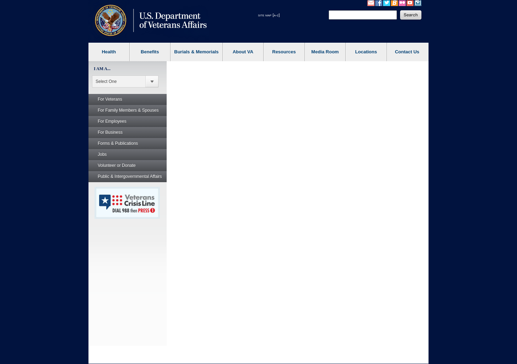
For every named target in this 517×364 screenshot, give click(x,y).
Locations (366, 51)
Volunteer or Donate (117, 165)
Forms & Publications (118, 143)
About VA (243, 51)
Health (109, 51)
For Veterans (110, 99)
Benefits (150, 51)
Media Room (325, 51)
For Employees (112, 121)
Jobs (102, 154)
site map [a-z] (269, 15)
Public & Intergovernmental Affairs (130, 176)
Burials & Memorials (196, 51)
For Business (110, 132)
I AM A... (102, 68)
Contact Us (407, 51)
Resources (284, 51)
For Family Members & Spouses (128, 110)
